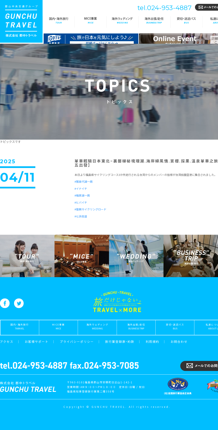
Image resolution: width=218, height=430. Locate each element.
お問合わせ (179, 341)
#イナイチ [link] (81, 189)
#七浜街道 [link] (81, 216)
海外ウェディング (122, 22)
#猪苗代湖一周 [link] (84, 182)
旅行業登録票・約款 (119, 341)
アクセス (6, 341)
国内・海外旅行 (59, 22)
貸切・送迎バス (186, 22)
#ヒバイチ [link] (81, 202)
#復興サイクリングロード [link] (90, 209)
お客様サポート (37, 341)
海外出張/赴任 (154, 22)
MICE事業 (90, 22)
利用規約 (152, 341)
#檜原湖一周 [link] (82, 195)
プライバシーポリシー (77, 341)
